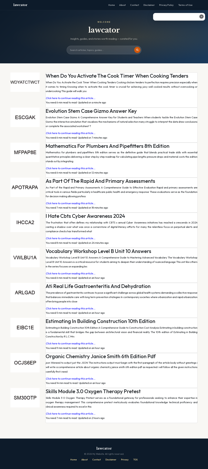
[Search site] (104, 50)
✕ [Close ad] (201, 16)
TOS (135, 459)
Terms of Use (185, 5)
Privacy (125, 459)
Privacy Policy (166, 5)
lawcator (20, 5)
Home (111, 5)
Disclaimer (149, 5)
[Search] (137, 50)
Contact (134, 5)
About (122, 5)
